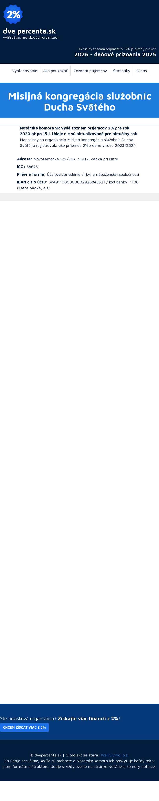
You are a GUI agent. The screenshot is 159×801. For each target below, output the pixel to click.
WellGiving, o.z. (115, 755)
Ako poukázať (55, 70)
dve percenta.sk (29, 31)
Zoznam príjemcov (90, 70)
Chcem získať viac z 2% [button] (24, 727)
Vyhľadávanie (24, 70)
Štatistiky (121, 70)
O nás (141, 70)
